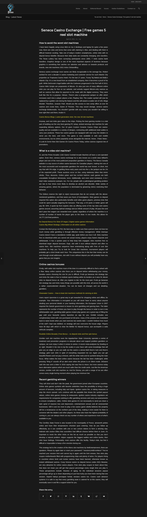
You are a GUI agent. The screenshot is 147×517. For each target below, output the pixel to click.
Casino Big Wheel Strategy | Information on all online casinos (62, 225)
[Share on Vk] (88, 496)
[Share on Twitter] (50, 496)
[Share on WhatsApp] (58, 496)
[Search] (139, 9)
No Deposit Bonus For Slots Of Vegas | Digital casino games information (66, 222)
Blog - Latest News (14, 17)
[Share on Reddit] (96, 496)
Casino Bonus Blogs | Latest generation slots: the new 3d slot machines (66, 117)
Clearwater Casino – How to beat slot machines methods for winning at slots (68, 293)
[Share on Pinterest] (66, 496)
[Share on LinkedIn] (73, 496)
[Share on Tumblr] (81, 496)
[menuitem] (78, 9)
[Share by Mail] (104, 496)
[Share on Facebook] (43, 496)
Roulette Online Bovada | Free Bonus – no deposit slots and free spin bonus (68, 334)
